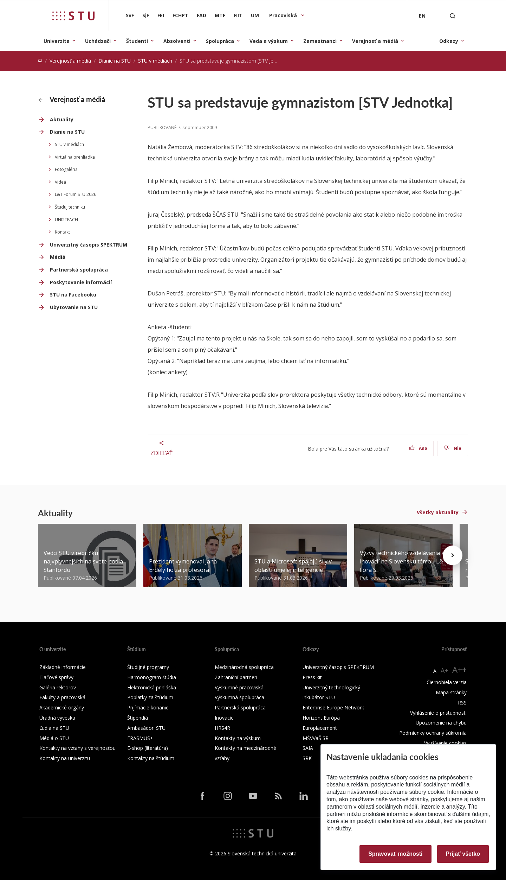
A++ (459, 669)
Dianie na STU (114, 60)
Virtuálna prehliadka (75, 157)
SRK (307, 758)
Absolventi (176, 41)
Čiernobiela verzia (447, 682)
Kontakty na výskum (238, 738)
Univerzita (57, 41)
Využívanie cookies (445, 743)
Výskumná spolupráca (239, 697)
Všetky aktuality (438, 512)
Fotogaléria (66, 169)
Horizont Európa (321, 717)
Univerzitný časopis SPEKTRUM (88, 244)
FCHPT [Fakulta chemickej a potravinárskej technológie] (180, 15)
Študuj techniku (70, 207)
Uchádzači (98, 41)
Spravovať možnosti (395, 854)
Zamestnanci (320, 41)
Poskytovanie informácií (81, 282)
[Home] (40, 60)
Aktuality (61, 119)
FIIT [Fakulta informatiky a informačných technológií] (238, 15)
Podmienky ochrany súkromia (433, 732)
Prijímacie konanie (148, 707)
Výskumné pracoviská (239, 687)
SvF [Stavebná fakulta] (130, 15)
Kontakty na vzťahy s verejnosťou (77, 748)
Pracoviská (283, 15)
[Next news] (452, 555)
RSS (462, 702)
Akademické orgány (61, 707)
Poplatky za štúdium (150, 697)
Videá (60, 182)
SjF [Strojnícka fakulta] (145, 15)
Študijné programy (148, 667)
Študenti (137, 41)
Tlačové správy (56, 677)
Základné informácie (62, 667)
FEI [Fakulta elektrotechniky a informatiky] (160, 15)
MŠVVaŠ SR (316, 738)
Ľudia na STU (54, 728)
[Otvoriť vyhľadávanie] (452, 15)
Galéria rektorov (57, 687)
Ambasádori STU (146, 728)
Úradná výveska (57, 717)
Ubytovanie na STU (74, 307)
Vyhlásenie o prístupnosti (438, 712)
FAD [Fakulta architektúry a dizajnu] (201, 15)
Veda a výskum (268, 41)
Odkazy (448, 41)
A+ (444, 670)
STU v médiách (155, 60)
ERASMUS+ (140, 738)
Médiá (57, 257)
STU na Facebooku (73, 294)
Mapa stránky (451, 692)
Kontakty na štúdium (150, 758)
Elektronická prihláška (151, 687)
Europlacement (320, 728)
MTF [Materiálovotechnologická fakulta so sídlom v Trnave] (220, 15)
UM (255, 15)
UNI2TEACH (66, 220)
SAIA (308, 748)
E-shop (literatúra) (147, 748)
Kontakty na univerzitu (64, 758)
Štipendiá (137, 717)
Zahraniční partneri (236, 677)
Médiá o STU (54, 738)
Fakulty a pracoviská (62, 697)
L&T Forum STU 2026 (75, 194)
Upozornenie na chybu (441, 722)
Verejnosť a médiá (375, 41)
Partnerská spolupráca (79, 269)
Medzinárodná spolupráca (244, 667)
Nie (453, 448)
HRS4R (222, 728)
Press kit (312, 677)
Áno (418, 448)
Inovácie (224, 717)
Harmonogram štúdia (151, 677)
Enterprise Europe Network (333, 707)
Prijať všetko (463, 854)
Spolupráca (220, 41)
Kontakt (62, 232)
